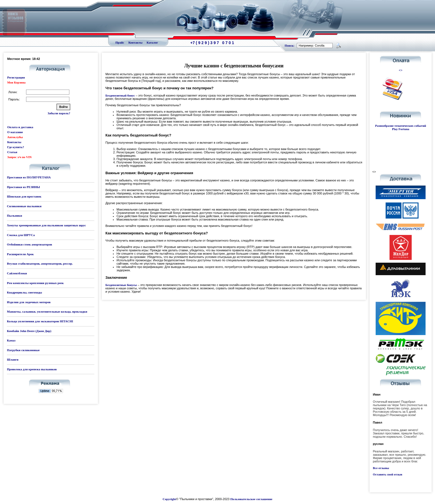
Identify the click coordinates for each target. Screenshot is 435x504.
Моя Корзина (16, 82)
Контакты (135, 42)
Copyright (169, 499)
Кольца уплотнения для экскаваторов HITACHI (40, 321)
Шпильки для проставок (24, 196)
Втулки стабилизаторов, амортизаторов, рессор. (40, 263)
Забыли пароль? (59, 113)
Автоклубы (15, 137)
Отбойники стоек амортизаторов (29, 244)
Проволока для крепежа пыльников (32, 369)
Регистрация (16, 77)
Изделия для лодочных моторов (28, 302)
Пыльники (14, 215)
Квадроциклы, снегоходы (24, 292)
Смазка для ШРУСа (21, 235)
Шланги (12, 359)
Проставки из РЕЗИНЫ (23, 187)
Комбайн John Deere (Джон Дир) (29, 331)
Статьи (12, 152)
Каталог (152, 42)
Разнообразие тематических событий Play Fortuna (400, 127)
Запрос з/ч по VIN (19, 157)
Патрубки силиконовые (23, 350)
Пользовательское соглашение (251, 499)
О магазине (15, 132)
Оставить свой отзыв (387, 474)
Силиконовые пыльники (24, 206)
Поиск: (289, 45)
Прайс (119, 42)
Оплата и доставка (20, 127)
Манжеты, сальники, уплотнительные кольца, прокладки (47, 311)
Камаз (11, 340)
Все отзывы (381, 468)
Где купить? (15, 147)
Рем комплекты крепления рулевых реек (35, 283)
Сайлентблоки (17, 273)
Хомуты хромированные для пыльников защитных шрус (46, 225)
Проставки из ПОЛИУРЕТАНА (29, 177)
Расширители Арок (20, 254)
